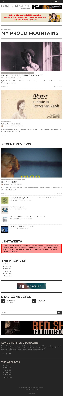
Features (11, 73)
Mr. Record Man (20, 73)
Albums (4, 179)
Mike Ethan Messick (16, 218)
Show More (8, 276)
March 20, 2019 (24, 228)
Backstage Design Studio (31, 389)
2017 (6, 273)
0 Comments (58, 86)
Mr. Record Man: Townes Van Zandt (22, 75)
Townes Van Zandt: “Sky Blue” (22, 226)
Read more (4, 86)
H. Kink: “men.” (9, 182)
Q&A (10, 121)
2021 (6, 264)
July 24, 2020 (18, 184)
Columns (4, 73)
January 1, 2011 (19, 77)
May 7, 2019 (23, 209)
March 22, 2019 (27, 218)
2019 (6, 268)
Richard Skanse (9, 126)
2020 (6, 266)
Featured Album (12, 179)
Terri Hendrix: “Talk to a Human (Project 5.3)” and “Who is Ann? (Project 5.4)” (34, 198)
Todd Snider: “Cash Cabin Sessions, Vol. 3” (27, 217)
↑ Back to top (31, 393)
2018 (6, 271)
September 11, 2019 (26, 200)
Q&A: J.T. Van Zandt (12, 124)
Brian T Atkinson (9, 77)
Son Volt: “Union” (17, 207)
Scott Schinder (15, 209)
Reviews (21, 179)
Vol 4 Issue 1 (30, 73)
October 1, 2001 (19, 126)
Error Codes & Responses (26, 251)
